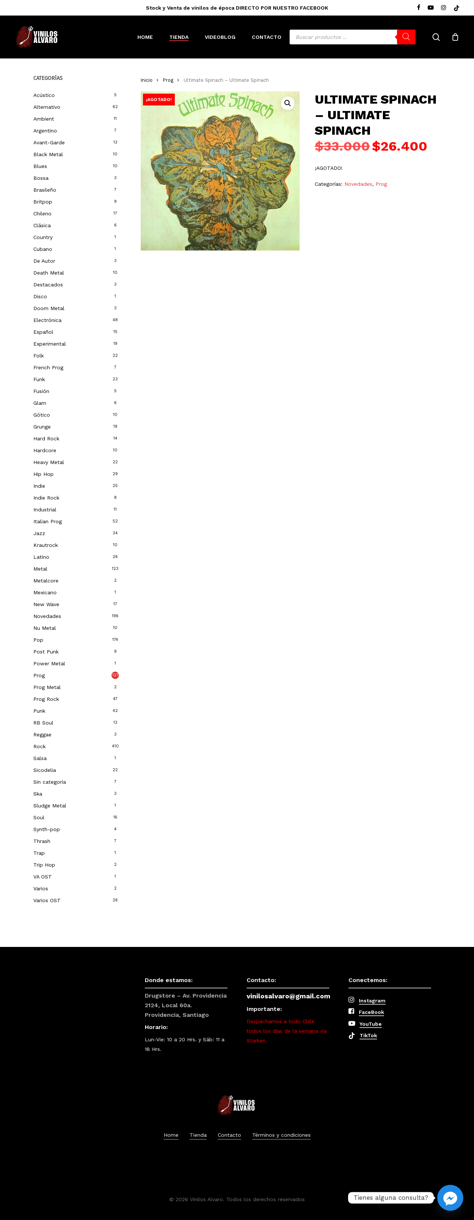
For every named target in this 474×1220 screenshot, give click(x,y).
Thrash (41, 841)
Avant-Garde (49, 142)
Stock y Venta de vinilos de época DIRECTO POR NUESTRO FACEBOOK (237, 8)
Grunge (42, 427)
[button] (287, 103)
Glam (39, 403)
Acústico (44, 95)
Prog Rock (46, 699)
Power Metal (49, 663)
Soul (38, 817)
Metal (40, 569)
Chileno (42, 213)
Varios (40, 888)
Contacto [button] (229, 1135)
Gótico (41, 415)
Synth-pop (46, 829)
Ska (37, 794)
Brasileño (44, 190)
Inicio (147, 80)
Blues (40, 166)
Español (43, 332)
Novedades (47, 616)
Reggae (42, 734)
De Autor (44, 261)
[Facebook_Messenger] (450, 1198)
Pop (38, 640)
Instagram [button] (372, 1001)
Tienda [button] (198, 1135)
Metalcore (46, 581)
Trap (39, 853)
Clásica (42, 225)
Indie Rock (46, 498)
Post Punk (46, 652)
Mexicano (45, 592)
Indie (39, 486)
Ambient (43, 119)
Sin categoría (49, 782)
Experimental (49, 344)
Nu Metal (44, 628)
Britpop (42, 202)
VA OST (42, 877)
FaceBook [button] (371, 1012)
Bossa (41, 178)
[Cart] (455, 37)
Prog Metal (47, 687)
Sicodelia (44, 770)
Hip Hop (43, 474)
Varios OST (47, 900)
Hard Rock (46, 438)
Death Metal (48, 273)
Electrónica (47, 320)
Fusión (41, 391)
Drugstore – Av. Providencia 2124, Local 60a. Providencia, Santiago (186, 1005)
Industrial (44, 509)
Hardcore (44, 450)
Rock (39, 746)
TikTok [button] (368, 1035)
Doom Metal (48, 308)
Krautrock (45, 545)
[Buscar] (406, 37)
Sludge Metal (49, 806)
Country (43, 237)
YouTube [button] (371, 1024)
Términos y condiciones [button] (281, 1135)
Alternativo (46, 107)
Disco (40, 296)
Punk (39, 711)
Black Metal (48, 154)
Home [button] (171, 1135)
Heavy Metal (48, 462)
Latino (41, 557)
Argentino (45, 131)
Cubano (42, 249)
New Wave (46, 604)
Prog (39, 675)
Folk (38, 356)
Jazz (39, 533)
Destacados (48, 285)
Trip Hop (44, 865)
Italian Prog (47, 521)
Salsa (40, 758)
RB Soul (43, 723)
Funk (39, 379)
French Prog (48, 367)
